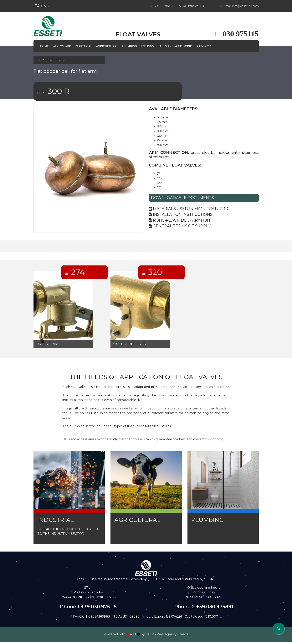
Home (44, 46)
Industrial (83, 46)
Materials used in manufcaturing (189, 208)
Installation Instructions (181, 214)
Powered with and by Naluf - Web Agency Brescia (146, 634)
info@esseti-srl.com (245, 6)
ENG (45, 6)
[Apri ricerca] (278, 628)
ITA (36, 6)
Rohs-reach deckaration (179, 220)
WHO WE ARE (62, 46)
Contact (204, 46)
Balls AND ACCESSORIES (175, 46)
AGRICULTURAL (107, 46)
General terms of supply (180, 226)
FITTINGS (147, 46)
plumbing (129, 46)
